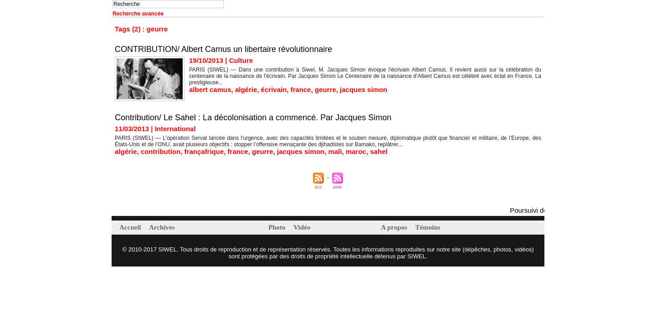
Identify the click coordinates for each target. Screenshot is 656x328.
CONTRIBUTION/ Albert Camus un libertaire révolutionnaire (223, 49)
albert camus (210, 89)
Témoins (428, 227)
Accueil (131, 227)
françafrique (204, 151)
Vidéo (301, 227)
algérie (246, 89)
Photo (277, 227)
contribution (160, 151)
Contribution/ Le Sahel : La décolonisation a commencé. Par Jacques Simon (253, 117)
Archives (161, 227)
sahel (378, 151)
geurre (325, 89)
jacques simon (363, 89)
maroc (356, 151)
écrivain (274, 89)
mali (335, 151)
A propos (395, 227)
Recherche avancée (138, 13)
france (301, 89)
